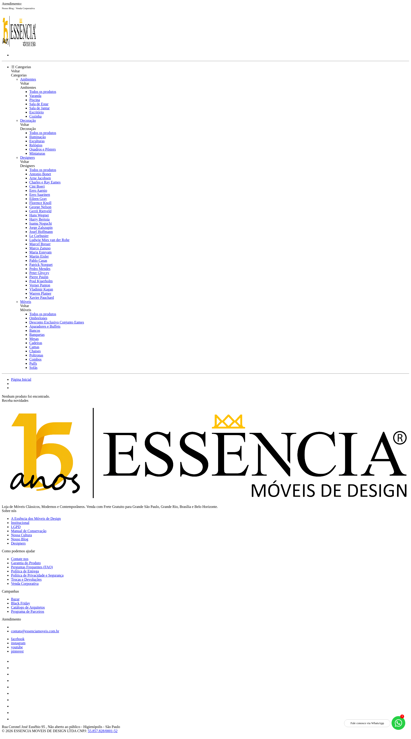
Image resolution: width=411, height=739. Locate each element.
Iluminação (37, 137)
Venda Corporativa (25, 8)
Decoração (28, 120)
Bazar (15, 599)
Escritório (36, 112)
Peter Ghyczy (39, 273)
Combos (35, 359)
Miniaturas (37, 153)
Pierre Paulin (38, 277)
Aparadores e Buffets (44, 326)
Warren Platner (40, 293)
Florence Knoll (40, 203)
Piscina (34, 100)
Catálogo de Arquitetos (28, 607)
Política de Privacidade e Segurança (37, 575)
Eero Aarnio (38, 190)
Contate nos (19, 559)
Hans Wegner (39, 215)
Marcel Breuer (40, 244)
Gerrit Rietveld (40, 211)
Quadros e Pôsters (42, 149)
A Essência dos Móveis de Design (36, 519)
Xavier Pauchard (41, 297)
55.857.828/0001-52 (103, 731)
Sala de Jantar (39, 108)
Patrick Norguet (40, 265)
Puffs (33, 363)
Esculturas (37, 141)
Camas (34, 347)
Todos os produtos (42, 92)
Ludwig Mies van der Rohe (49, 240)
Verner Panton (39, 285)
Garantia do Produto (26, 563)
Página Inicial (21, 379)
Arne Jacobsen (40, 178)
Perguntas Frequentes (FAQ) (32, 567)
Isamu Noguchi (40, 223)
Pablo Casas (38, 260)
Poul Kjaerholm (41, 281)
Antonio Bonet (40, 174)
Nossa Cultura (21, 535)
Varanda (35, 96)
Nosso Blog (8, 8)
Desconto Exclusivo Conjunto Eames (56, 322)
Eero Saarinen (39, 195)
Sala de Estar (39, 104)
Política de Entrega (25, 571)
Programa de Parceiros (27, 611)
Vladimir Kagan (41, 289)
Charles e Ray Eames (44, 182)
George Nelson (40, 207)
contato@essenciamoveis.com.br (35, 631)
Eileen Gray (38, 199)
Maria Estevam (40, 252)
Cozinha (35, 116)
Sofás (33, 368)
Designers (27, 157)
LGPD (16, 527)
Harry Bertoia (39, 219)
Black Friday (20, 603)
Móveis (25, 302)
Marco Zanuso (40, 248)
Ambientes (28, 79)
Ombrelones (38, 318)
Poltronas (36, 355)
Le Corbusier (39, 236)
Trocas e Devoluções (26, 579)
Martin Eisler (39, 256)
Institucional (20, 523)
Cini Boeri (37, 186)
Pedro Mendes (39, 269)
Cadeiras (35, 343)
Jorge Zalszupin (40, 227)
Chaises (35, 351)
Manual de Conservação (29, 531)
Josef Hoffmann (41, 232)
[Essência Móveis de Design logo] (19, 47)
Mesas (34, 339)
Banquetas (37, 335)
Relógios (35, 145)
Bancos (34, 330)
